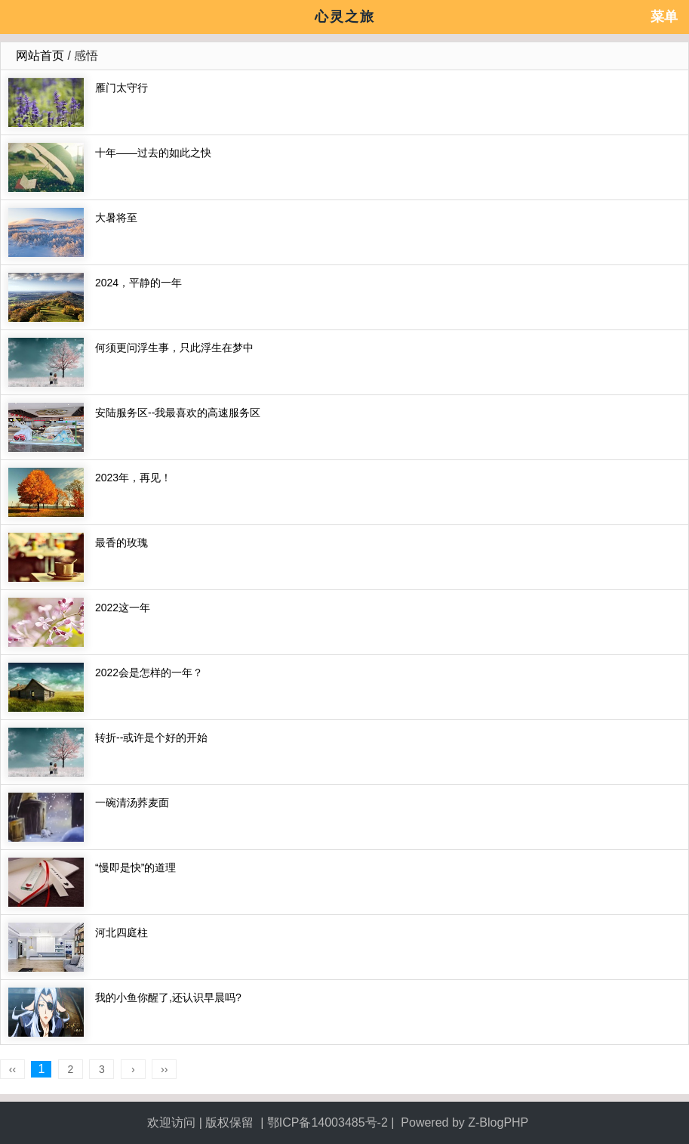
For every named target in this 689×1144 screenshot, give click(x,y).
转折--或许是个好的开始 (151, 737)
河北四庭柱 (121, 932)
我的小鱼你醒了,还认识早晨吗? (168, 997)
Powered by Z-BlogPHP (466, 1122)
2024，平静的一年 (138, 283)
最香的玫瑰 (121, 542)
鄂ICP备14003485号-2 (327, 1122)
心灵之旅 (345, 16)
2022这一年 (122, 607)
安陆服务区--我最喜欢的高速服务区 (177, 413)
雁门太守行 (121, 88)
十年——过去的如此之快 (153, 153)
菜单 (664, 16)
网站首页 (40, 55)
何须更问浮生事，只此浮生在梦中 (174, 348)
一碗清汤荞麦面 (132, 802)
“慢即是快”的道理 (135, 867)
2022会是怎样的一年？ (149, 672)
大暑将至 (116, 218)
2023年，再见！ (133, 478)
